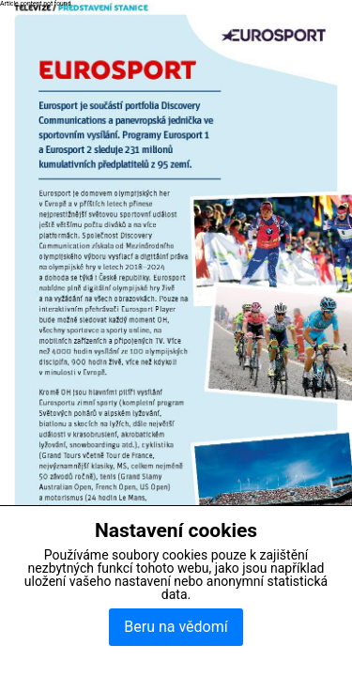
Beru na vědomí (175, 627)
